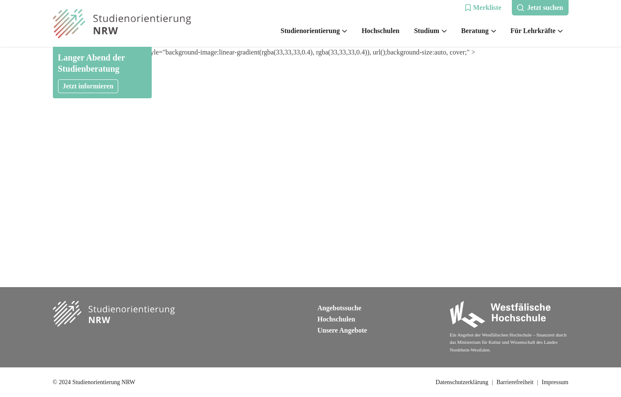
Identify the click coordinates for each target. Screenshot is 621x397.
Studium (430, 30)
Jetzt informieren (88, 86)
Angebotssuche (339, 308)
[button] (483, 7)
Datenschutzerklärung (462, 382)
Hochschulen (380, 30)
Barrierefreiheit (514, 382)
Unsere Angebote (342, 330)
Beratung (478, 30)
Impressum (554, 382)
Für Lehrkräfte (537, 30)
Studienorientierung (314, 30)
